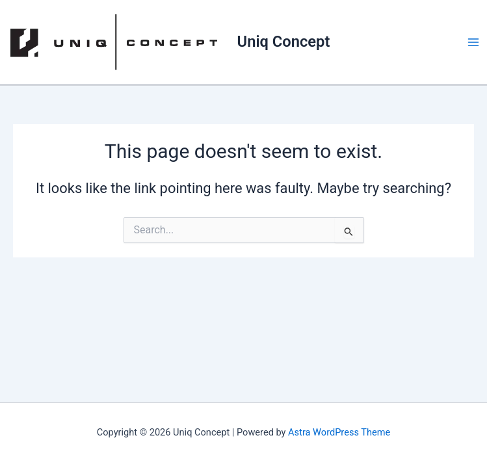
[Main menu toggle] (473, 42)
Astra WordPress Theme (339, 432)
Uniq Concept (283, 41)
